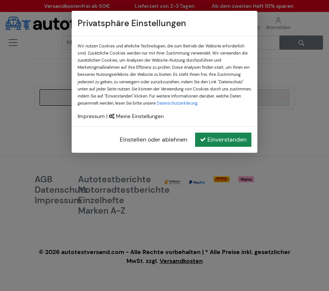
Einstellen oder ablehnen (153, 139)
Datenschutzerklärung (177, 103)
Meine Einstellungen (136, 116)
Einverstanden (223, 139)
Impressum (91, 116)
